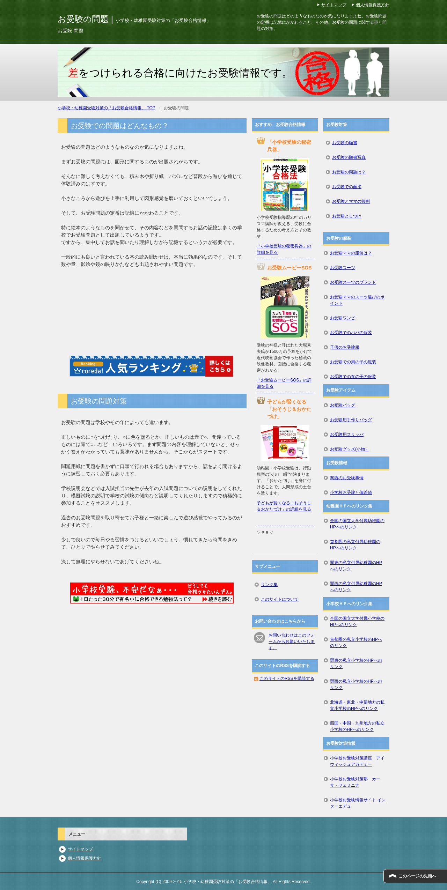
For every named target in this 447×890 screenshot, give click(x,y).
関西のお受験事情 (347, 477)
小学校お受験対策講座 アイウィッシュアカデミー (357, 761)
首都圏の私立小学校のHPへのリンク (356, 642)
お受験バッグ (342, 405)
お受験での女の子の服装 (353, 376)
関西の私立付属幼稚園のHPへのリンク (356, 586)
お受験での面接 (346, 186)
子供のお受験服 (344, 347)
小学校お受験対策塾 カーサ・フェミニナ (355, 782)
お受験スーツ (342, 267)
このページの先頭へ (417, 876)
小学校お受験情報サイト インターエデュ (358, 803)
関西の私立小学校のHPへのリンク (356, 684)
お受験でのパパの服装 (351, 332)
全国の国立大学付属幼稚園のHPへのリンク (357, 523)
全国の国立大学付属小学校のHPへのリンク (357, 621)
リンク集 (269, 584)
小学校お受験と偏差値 (351, 492)
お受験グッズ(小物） (349, 449)
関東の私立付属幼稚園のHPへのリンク (356, 565)
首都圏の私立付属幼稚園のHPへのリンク (355, 544)
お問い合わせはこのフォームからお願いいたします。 (292, 641)
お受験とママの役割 (351, 201)
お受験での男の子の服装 (353, 361)
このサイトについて (280, 599)
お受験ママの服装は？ (351, 253)
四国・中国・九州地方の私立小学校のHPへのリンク (357, 726)
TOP (106, 107)
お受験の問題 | (134, 19)
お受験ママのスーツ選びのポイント (357, 300)
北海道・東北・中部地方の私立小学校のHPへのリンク (357, 705)
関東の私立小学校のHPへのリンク (356, 663)
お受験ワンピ (342, 318)
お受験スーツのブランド (353, 282)
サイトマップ (80, 849)
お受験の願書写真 (349, 157)
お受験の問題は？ (349, 172)
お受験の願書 (344, 142)
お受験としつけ (346, 216)
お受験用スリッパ (347, 434)
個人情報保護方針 (84, 858)
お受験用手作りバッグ (351, 419)
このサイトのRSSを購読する (286, 678)
